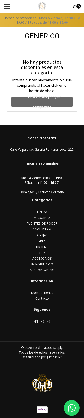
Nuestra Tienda (42, 292)
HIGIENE (42, 247)
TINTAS (42, 212)
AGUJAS (42, 235)
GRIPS (42, 241)
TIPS (42, 252)
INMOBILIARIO (42, 264)
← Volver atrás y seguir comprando (42, 102)
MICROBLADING (42, 270)
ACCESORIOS (42, 258)
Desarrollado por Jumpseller (42, 357)
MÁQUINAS (42, 217)
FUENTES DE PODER (42, 223)
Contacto (42, 298)
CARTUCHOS (42, 229)
